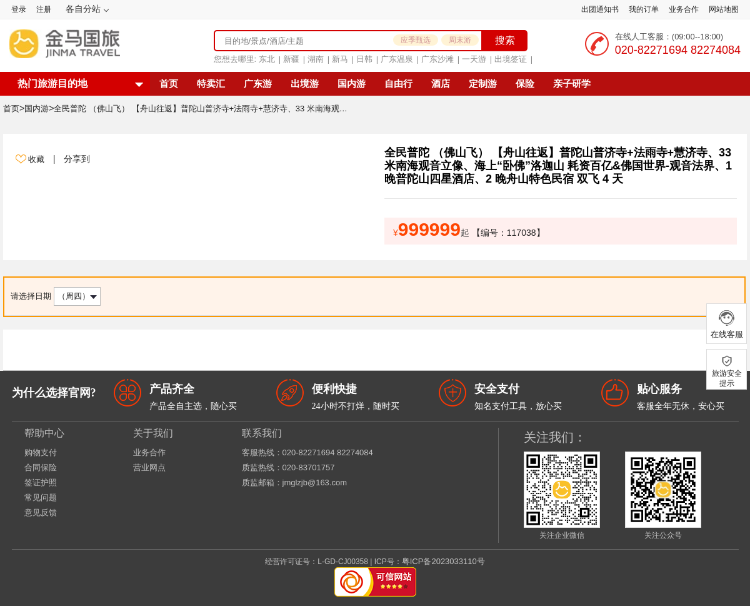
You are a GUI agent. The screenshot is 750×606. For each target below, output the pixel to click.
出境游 (305, 83)
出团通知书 (600, 9)
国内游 (352, 83)
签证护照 (40, 482)
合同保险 (40, 467)
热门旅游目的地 (53, 83)
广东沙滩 (437, 59)
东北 (267, 59)
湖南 (316, 59)
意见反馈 (40, 512)
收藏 (37, 159)
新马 (340, 59)
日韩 (364, 59)
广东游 (258, 83)
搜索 (505, 40)
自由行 (398, 83)
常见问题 (40, 497)
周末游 (460, 40)
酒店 (440, 83)
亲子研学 (572, 83)
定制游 (483, 83)
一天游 (474, 59)
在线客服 (726, 324)
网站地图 (724, 9)
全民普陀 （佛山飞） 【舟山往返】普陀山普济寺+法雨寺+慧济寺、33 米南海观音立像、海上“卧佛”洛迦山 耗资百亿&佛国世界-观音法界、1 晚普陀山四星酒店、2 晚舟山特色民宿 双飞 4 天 (204, 108)
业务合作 (684, 9)
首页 (168, 83)
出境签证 (510, 59)
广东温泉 (397, 59)
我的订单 (644, 9)
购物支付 (40, 452)
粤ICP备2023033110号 (443, 561)
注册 (43, 9)
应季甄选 (416, 40)
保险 (525, 83)
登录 (18, 9)
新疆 (291, 59)
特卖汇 (211, 83)
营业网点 (149, 467)
